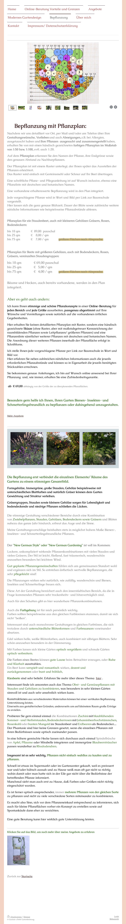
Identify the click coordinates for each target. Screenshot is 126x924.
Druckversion (14, 917)
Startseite (26, 876)
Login (116, 916)
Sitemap (26, 917)
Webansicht (114, 919)
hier (98, 678)
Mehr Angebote (15, 415)
